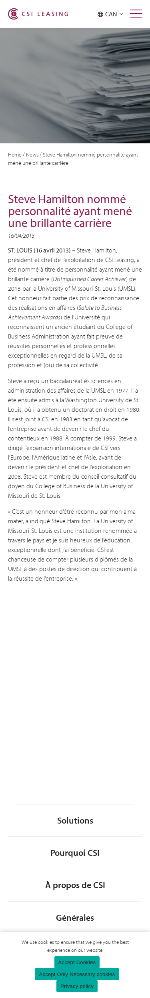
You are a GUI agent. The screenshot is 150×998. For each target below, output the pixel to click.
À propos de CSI (75, 884)
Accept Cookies (77, 962)
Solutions (75, 820)
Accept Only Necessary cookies (77, 974)
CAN (110, 14)
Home (15, 154)
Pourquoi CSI (75, 852)
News (32, 154)
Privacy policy (77, 986)
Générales (75, 917)
